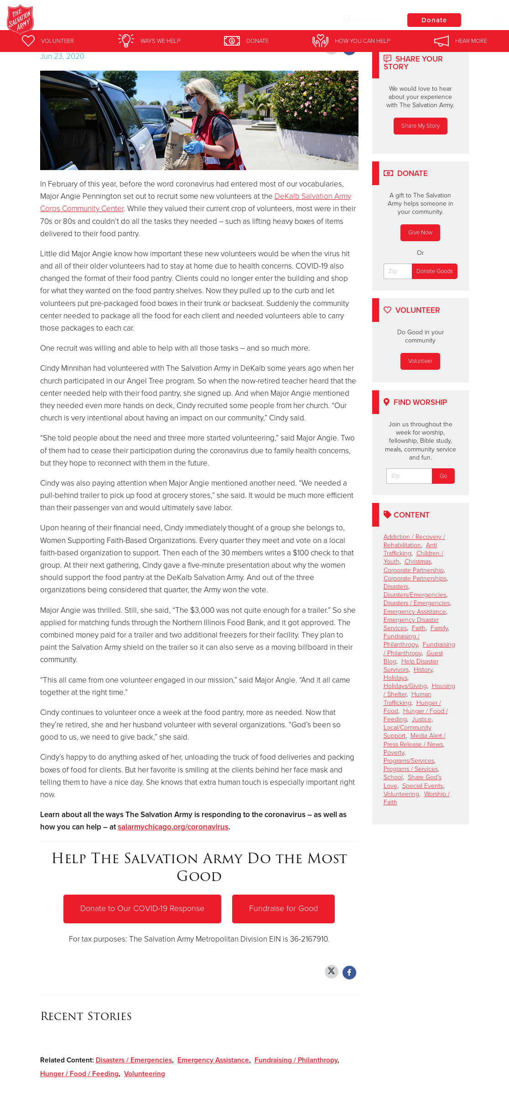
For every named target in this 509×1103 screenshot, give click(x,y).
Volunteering (144, 1074)
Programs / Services (411, 769)
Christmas (418, 561)
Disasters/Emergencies (415, 595)
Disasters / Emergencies (134, 1060)
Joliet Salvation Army (150, 20)
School (393, 777)
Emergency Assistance (213, 1060)
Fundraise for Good (283, 909)
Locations (365, 20)
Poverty (394, 752)
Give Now (420, 232)
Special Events (422, 786)
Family (439, 628)
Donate (434, 20)
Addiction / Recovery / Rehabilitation (414, 541)
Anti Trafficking (410, 549)
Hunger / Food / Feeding (79, 1074)
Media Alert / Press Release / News (415, 740)
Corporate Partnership (414, 570)
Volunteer (420, 361)
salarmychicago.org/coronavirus (173, 827)
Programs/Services (409, 761)
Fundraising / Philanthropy (296, 1060)
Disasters (396, 586)
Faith (419, 628)
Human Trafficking (407, 698)
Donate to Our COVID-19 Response (142, 909)
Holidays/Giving (405, 686)
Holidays (395, 678)
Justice (421, 719)
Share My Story (420, 125)
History (423, 669)
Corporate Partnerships (415, 578)
